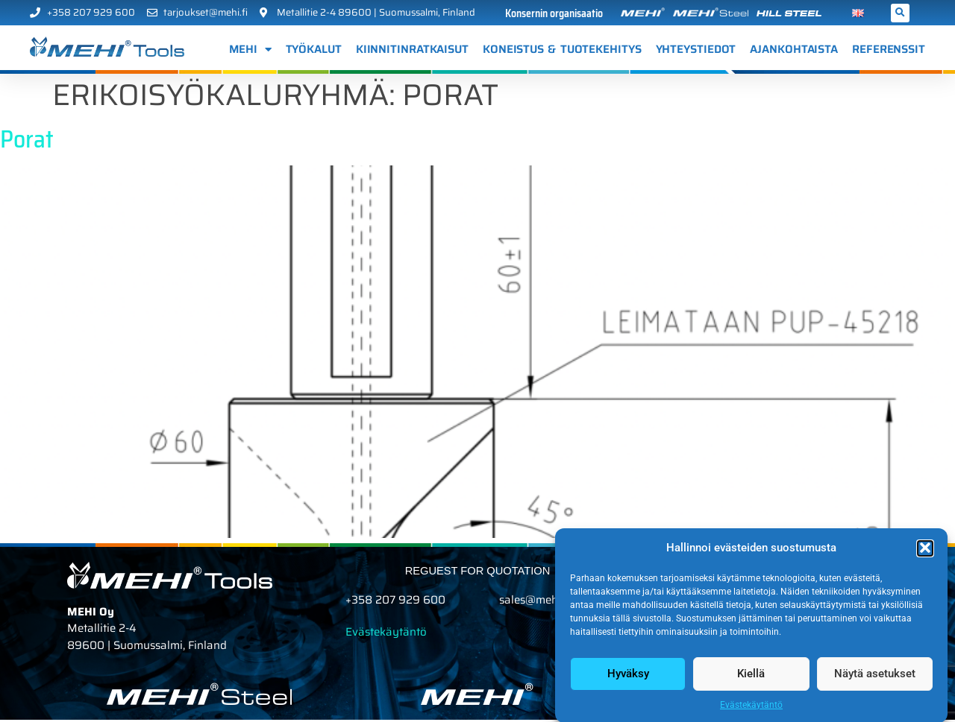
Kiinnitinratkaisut (412, 49)
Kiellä (751, 681)
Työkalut (314, 49)
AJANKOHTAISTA (794, 49)
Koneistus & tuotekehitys (562, 49)
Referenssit (888, 49)
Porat (27, 141)
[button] (925, 556)
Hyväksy (628, 681)
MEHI (250, 50)
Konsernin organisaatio (554, 13)
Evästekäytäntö (751, 713)
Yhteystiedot (696, 49)
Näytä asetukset (874, 681)
